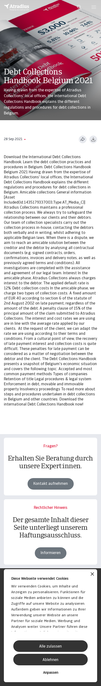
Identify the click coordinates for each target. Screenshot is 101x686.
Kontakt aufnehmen (50, 484)
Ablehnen (50, 660)
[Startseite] (16, 7)
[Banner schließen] (92, 574)
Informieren (51, 553)
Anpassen (50, 673)
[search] (79, 7)
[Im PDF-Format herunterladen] (93, 139)
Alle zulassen (50, 647)
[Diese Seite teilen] (83, 139)
